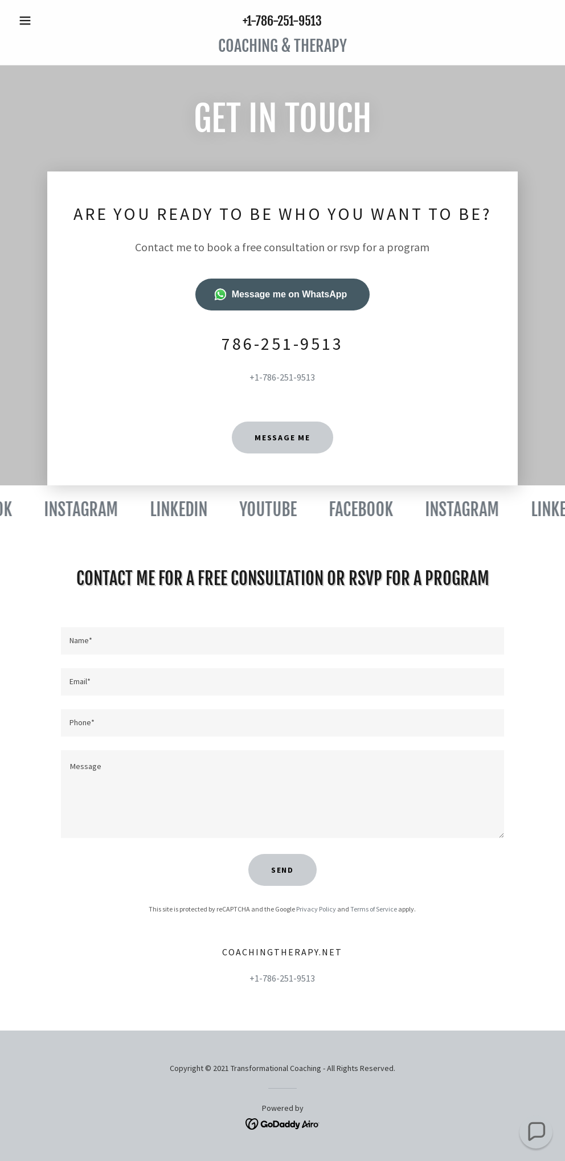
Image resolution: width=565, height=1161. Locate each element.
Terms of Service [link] (373, 909)
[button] (54, 20)
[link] (282, 48)
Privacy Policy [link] (316, 909)
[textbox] (283, 641)
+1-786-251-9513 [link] (282, 20)
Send (282, 870)
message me (282, 437)
